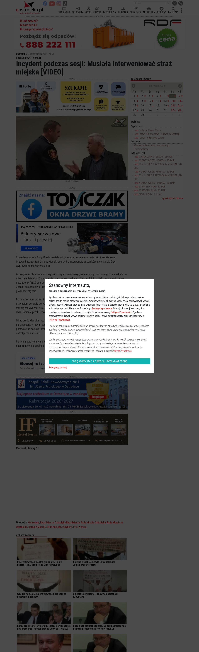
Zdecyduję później (58, 367)
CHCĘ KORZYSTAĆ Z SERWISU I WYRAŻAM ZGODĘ (99, 361)
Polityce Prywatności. (122, 350)
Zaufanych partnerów (102, 308)
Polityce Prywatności (121, 312)
